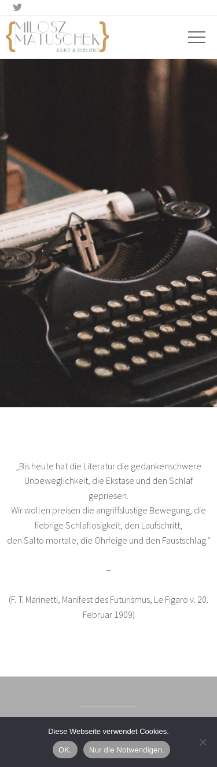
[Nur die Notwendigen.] (202, 742)
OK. (65, 750)
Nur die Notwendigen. (126, 750)
